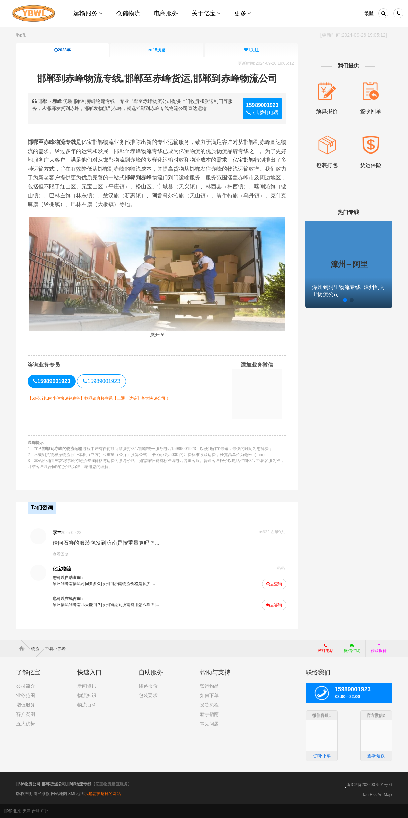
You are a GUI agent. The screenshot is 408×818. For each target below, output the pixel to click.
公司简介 (25, 686)
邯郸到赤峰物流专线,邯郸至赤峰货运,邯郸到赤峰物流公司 (157, 78)
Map (388, 794)
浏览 (157, 50)
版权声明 (24, 793)
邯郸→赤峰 (55, 648)
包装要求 (148, 695)
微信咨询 (349, 650)
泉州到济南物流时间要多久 (77, 583)
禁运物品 (209, 686)
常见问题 (209, 723)
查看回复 (61, 554)
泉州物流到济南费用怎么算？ (128, 604)
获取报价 (379, 648)
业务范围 (25, 695)
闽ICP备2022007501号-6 (369, 784)
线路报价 (148, 686)
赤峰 (36, 811)
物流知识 (86, 695)
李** (57, 532)
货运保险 (370, 164)
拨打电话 (325, 648)
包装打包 (327, 164)
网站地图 (59, 793)
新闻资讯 (86, 686)
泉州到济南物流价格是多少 (126, 583)
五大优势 (25, 723)
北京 (17, 811)
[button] (332, 299)
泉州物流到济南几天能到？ (77, 604)
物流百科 (86, 704)
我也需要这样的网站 (102, 793)
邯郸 (8, 811)
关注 (251, 50)
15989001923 (101, 381)
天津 (27, 811)
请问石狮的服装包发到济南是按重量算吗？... (106, 543)
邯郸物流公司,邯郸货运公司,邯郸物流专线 (53, 784)
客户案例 (25, 714)
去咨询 (274, 605)
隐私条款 (42, 793)
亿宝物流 (62, 568)
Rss (373, 794)
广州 (45, 811)
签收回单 (370, 111)
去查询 (274, 584)
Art (380, 794)
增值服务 (25, 704)
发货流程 (209, 704)
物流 (21, 35)
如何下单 (209, 695)
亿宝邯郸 (243, 160)
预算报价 (327, 111)
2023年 (63, 50)
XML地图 (76, 793)
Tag (365, 794)
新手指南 (209, 714)
